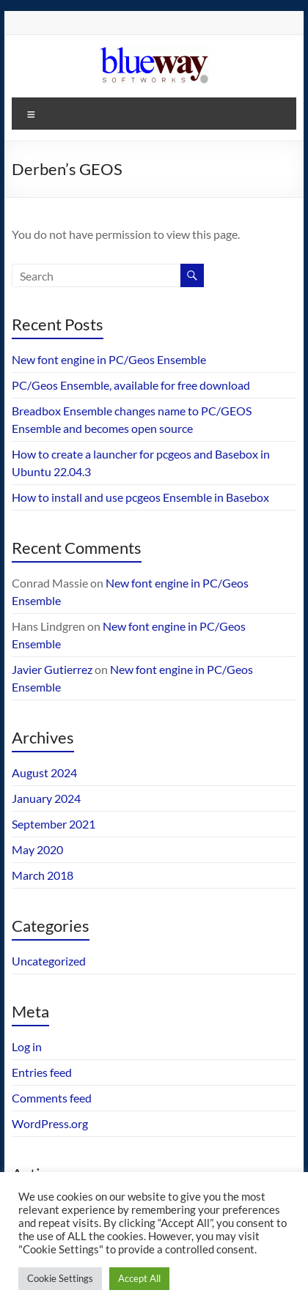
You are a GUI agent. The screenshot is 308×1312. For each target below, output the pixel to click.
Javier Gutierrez (52, 669)
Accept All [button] (139, 1278)
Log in (27, 1046)
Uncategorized (49, 961)
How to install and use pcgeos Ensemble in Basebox (140, 497)
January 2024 (46, 798)
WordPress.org (50, 1123)
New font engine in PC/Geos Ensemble (109, 359)
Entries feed (42, 1072)
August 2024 (44, 772)
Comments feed (52, 1098)
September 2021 (53, 824)
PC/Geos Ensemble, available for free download (131, 385)
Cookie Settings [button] (60, 1278)
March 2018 (42, 875)
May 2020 (37, 849)
